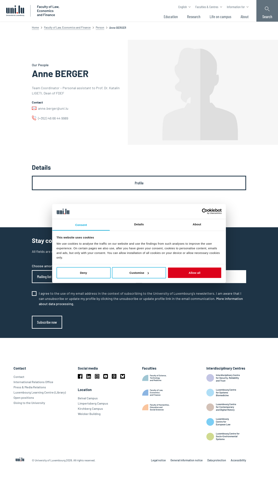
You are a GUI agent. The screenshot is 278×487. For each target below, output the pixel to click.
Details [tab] (139, 224)
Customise (139, 272)
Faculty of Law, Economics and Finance (67, 27)
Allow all (194, 272)
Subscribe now (47, 322)
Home (35, 27)
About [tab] (197, 224)
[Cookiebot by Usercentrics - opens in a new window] (205, 211)
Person (100, 27)
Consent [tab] (81, 224)
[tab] (139, 182)
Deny (83, 272)
